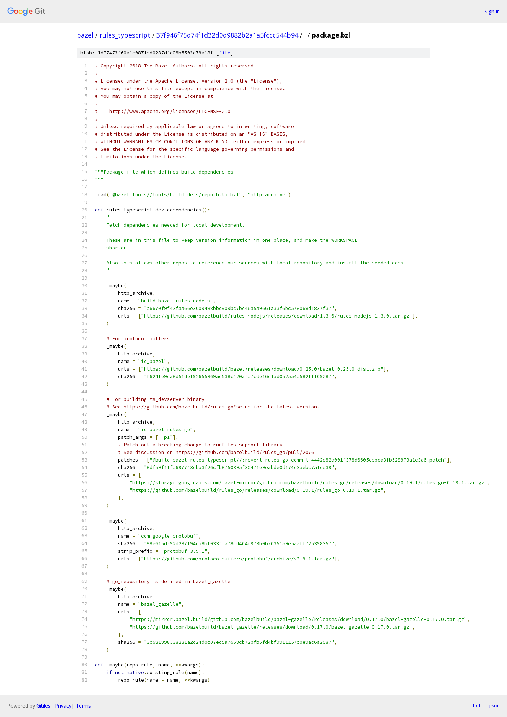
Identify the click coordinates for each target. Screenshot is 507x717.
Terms (83, 705)
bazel (85, 35)
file (224, 53)
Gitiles (43, 705)
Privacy (63, 705)
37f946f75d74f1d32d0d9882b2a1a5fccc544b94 (227, 35)
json (494, 705)
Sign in (492, 11)
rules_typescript (125, 35)
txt (476, 705)
